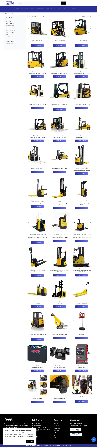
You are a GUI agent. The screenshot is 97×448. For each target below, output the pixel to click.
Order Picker (43, 301)
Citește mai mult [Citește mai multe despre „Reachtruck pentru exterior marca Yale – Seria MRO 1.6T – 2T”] (82, 275)
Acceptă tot (30, 441)
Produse (16, 9)
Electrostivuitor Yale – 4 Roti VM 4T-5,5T (37, 104)
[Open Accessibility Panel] (93, 439)
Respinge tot (20, 441)
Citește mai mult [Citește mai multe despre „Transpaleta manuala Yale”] (82, 306)
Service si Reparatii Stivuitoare (82, 398)
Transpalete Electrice (84, 168)
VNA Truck (59, 303)
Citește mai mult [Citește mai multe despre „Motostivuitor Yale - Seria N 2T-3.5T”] (37, 140)
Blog (66, 9)
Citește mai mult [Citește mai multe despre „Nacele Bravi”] (82, 338)
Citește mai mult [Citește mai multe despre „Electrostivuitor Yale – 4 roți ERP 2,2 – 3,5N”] (37, 45)
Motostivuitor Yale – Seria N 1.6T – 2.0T (82, 104)
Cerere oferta (40, 9)
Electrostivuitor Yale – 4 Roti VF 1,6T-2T (82, 73)
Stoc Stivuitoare (27, 9)
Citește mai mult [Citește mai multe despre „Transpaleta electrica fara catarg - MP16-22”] (59, 241)
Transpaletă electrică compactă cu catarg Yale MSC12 (60, 204)
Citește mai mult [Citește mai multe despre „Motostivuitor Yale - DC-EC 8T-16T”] (59, 172)
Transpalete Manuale (82, 301)
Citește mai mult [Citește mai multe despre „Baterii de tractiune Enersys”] (37, 370)
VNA (59, 301)
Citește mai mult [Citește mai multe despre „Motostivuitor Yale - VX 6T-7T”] (82, 140)
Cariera (59, 9)
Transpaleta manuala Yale (82, 303)
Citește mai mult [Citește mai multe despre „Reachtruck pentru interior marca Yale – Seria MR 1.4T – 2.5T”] (59, 275)
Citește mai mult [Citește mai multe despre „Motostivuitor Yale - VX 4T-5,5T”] (59, 140)
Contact (72, 9)
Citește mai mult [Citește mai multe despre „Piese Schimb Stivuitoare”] (37, 402)
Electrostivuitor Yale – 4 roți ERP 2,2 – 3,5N (37, 41)
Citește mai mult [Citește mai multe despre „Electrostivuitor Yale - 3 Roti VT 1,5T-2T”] (82, 45)
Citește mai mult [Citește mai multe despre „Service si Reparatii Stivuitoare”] (82, 401)
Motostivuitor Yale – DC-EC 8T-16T (59, 168)
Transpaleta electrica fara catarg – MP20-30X (82, 237)
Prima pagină (8, 13)
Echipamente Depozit (34, 301)
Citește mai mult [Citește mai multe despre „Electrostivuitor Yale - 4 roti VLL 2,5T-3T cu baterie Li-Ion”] (59, 109)
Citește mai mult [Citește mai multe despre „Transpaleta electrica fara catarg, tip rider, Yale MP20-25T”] (37, 242)
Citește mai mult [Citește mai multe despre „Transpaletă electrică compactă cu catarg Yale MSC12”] (59, 208)
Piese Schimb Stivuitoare (37, 398)
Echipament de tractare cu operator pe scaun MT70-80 (37, 335)
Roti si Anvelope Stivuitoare (59, 398)
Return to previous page (86, 13)
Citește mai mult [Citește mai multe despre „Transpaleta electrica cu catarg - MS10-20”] (82, 173)
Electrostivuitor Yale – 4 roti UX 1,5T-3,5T (59, 73)
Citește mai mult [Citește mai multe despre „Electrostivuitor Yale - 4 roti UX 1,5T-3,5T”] (59, 76)
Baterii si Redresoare (37, 366)
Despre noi (51, 9)
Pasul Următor (68, 446)
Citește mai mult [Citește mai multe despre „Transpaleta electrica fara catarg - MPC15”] (37, 275)
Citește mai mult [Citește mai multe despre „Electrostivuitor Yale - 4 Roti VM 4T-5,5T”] (37, 108)
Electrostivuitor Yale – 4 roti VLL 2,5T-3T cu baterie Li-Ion (60, 105)
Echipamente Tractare (37, 333)
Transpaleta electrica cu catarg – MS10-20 (81, 170)
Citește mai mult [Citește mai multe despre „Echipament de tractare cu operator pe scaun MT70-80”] (37, 339)
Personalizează (10, 441)
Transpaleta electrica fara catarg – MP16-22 (59, 237)
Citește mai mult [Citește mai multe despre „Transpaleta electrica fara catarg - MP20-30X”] (82, 241)
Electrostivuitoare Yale (37, 40)
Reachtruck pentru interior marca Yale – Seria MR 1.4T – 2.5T (59, 271)
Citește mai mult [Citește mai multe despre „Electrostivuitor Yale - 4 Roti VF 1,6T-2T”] (82, 76)
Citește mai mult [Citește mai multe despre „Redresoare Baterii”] (82, 370)
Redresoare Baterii (81, 367)
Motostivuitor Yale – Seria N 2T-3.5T (37, 137)
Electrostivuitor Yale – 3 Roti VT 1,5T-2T (82, 41)
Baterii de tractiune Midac (59, 367)
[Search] (63, 3)
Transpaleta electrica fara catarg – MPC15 (37, 272)
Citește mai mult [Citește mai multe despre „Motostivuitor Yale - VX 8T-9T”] (37, 172)
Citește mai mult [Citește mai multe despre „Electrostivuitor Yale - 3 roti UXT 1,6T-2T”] (37, 76)
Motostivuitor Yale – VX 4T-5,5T (59, 137)
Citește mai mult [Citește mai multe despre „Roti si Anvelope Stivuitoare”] (59, 402)
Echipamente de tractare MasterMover (59, 334)
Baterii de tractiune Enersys (37, 367)
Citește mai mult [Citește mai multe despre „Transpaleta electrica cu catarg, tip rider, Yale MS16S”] (82, 208)
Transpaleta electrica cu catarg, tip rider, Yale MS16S (82, 204)
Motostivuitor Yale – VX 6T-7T (82, 137)
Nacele (81, 333)
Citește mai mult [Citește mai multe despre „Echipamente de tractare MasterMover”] (59, 338)
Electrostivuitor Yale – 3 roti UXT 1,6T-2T (37, 73)
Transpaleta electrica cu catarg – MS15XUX (37, 203)
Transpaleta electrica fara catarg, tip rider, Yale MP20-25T (37, 238)
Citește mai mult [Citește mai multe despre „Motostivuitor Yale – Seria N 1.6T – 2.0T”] (82, 108)
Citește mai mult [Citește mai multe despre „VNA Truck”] (59, 306)
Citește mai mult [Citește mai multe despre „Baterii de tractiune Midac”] (59, 370)
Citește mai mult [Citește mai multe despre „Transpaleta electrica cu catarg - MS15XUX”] (37, 206)
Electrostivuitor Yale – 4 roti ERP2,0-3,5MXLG (59, 41)
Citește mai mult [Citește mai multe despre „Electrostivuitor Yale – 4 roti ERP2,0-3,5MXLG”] (59, 45)
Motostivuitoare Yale (82, 103)
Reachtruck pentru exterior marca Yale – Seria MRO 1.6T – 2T (82, 271)
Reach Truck (60, 269)
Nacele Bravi (81, 334)
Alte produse (37, 397)
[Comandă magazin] (34, 16)
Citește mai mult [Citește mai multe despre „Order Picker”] (37, 306)
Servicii (81, 396)
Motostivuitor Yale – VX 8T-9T (37, 168)
